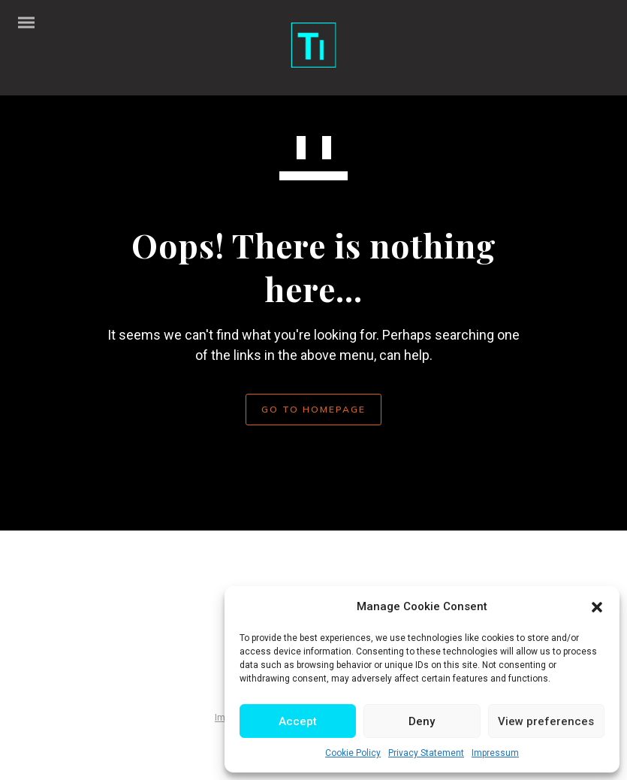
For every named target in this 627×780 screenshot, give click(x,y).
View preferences (546, 721)
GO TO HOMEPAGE (313, 409)
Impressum (495, 753)
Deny (421, 721)
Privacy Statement (426, 753)
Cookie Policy (353, 753)
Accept (298, 721)
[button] (596, 607)
